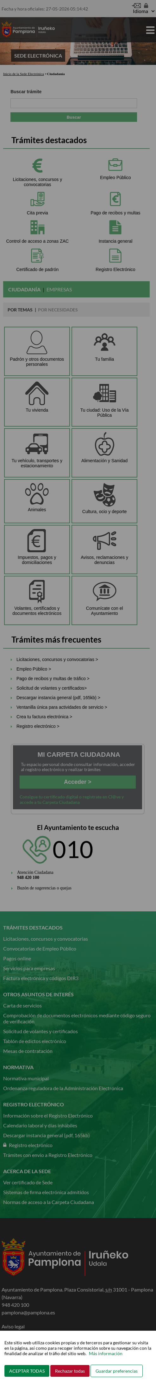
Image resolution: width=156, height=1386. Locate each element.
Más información (105, 1353)
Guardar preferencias (117, 1371)
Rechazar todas (70, 1371)
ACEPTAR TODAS (27, 1371)
